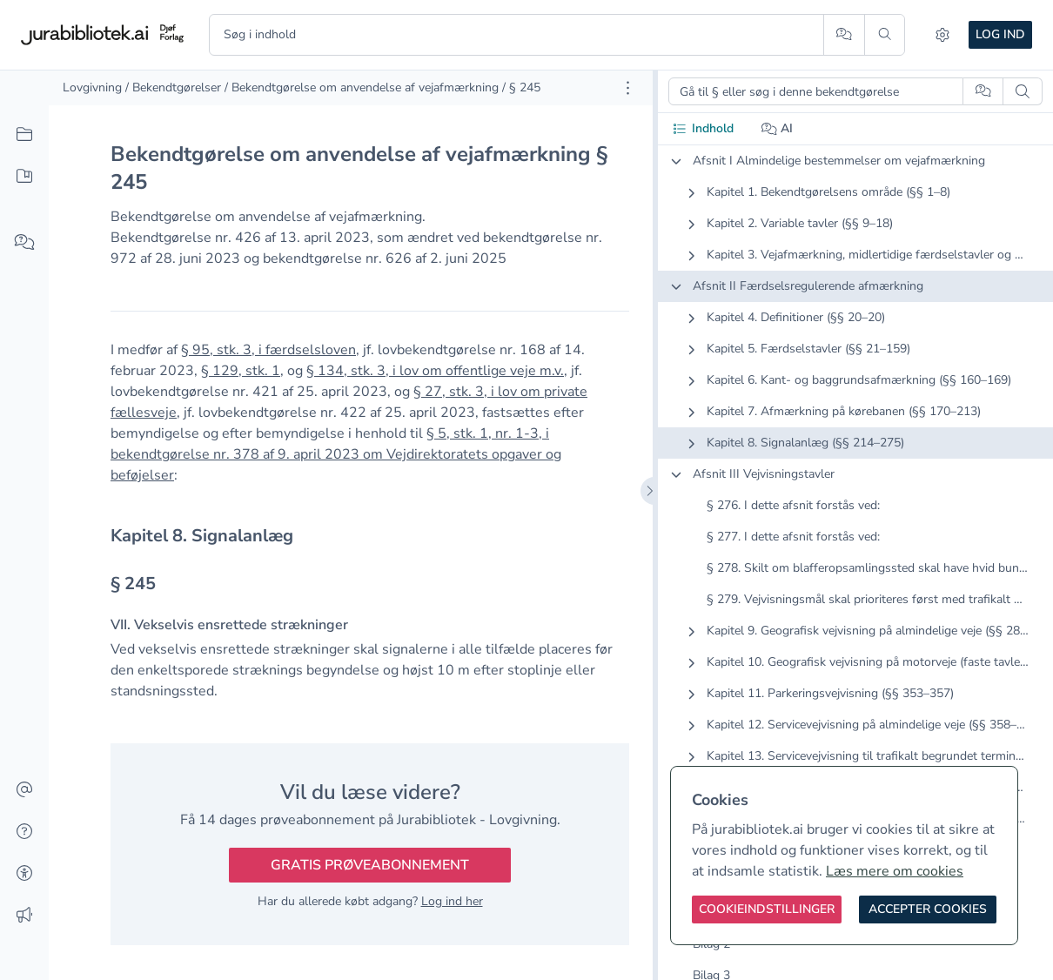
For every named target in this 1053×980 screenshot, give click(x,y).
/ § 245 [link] (521, 87)
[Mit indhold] (24, 176)
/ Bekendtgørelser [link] (173, 87)
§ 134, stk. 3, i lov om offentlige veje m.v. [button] (435, 370)
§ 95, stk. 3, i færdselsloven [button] (268, 349)
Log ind (1000, 34)
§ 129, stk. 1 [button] (240, 370)
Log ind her (452, 901)
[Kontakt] (24, 790)
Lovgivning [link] (92, 87)
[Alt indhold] (24, 135)
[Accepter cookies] (927, 909)
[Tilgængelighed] (24, 873)
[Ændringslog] (24, 915)
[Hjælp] (24, 832)
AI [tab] (777, 128)
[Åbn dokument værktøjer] (628, 88)
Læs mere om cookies (894, 871)
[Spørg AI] (843, 35)
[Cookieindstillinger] (767, 909)
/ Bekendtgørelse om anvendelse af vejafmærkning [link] (362, 87)
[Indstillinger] (942, 35)
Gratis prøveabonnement (370, 865)
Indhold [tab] (703, 128)
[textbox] (370, 535)
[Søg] (884, 35)
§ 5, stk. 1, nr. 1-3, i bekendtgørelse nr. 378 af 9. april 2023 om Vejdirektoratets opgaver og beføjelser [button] (336, 454)
